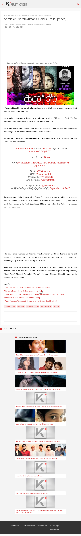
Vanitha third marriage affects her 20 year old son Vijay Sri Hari (36, 458)
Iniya (13, 306)
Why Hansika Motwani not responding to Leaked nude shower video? (38, 389)
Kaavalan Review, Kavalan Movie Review (29, 476)
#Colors (47, 148)
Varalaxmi (29, 306)
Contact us (15, 526)
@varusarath (23, 162)
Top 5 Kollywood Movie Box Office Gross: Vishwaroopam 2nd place (38, 441)
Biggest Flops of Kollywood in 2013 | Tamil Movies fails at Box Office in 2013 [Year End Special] (39, 511)
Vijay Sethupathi (46, 306)
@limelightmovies (23, 148)
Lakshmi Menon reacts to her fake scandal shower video (34, 424)
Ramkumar (21, 306)
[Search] (78, 4)
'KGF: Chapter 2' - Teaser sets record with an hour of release (27, 287)
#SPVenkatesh (44, 171)
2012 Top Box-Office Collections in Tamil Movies (31, 493)
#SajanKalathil (43, 174)
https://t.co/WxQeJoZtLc (40, 151)
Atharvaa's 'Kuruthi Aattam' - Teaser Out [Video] (22, 298)
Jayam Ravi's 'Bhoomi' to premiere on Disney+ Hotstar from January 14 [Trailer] (34, 294)
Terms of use (42, 526)
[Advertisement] (40, 45)
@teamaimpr (48, 185)
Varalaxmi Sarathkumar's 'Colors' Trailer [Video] (36, 15)
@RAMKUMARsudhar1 (43, 162)
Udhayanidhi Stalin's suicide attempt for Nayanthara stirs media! (37, 372)
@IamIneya (63, 162)
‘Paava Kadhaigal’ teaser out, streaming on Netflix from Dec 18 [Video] (30, 301)
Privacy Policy (29, 526)
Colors (7, 306)
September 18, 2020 (60, 188)
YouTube (56, 306)
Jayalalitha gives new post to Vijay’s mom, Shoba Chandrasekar (37, 355)
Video (37, 306)
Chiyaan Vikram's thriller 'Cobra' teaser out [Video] (23, 291)
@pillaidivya (40, 165)
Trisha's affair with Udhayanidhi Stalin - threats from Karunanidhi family (39, 407)
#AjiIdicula (47, 176)
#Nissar (47, 157)
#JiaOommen (48, 179)
